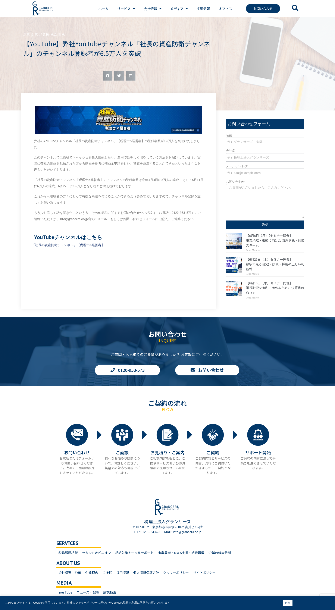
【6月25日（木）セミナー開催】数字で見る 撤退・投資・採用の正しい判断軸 (275, 264)
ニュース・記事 (88, 592)
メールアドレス (237, 166)
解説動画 (109, 592)
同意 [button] (287, 602)
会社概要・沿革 (70, 572)
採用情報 (203, 8)
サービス (126, 8)
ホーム (103, 8)
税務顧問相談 (68, 552)
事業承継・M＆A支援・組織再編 (181, 552)
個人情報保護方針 (146, 572)
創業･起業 (30, 34)
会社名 (230, 151)
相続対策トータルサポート (134, 552)
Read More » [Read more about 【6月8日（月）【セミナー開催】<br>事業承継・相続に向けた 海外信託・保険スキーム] (253, 250)
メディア (179, 8)
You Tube (65, 592)
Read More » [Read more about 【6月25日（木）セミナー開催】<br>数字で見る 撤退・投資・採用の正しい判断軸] (253, 274)
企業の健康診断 (220, 552)
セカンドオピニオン (96, 552)
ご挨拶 (107, 572)
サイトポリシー (204, 572)
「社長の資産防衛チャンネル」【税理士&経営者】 (68, 245)
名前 (229, 135)
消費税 (44, 34)
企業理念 (91, 572)
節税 (61, 34)
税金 (53, 34)
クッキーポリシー (176, 572)
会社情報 (153, 8)
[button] (107, 76)
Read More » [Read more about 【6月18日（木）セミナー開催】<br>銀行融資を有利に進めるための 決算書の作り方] (253, 297)
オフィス (225, 8)
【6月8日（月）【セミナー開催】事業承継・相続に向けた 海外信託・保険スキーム (275, 240)
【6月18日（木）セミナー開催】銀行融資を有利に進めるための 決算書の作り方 (275, 288)
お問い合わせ (235, 182)
